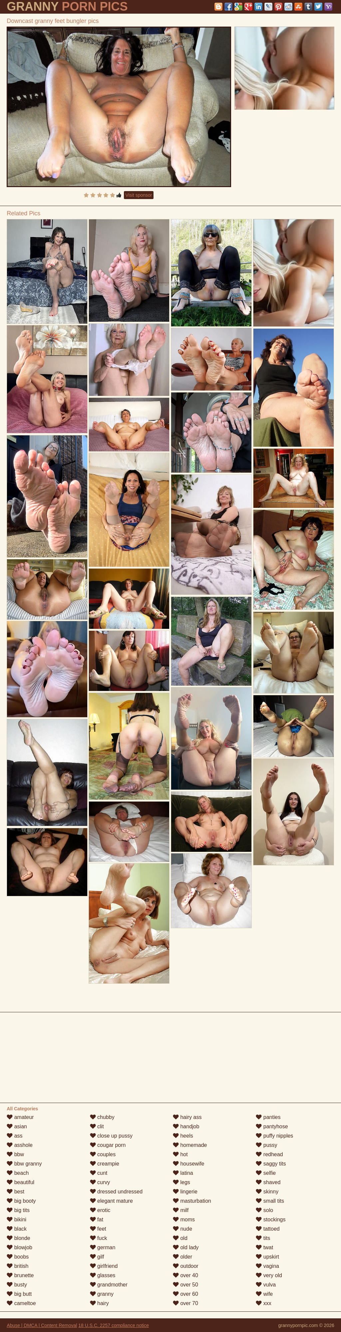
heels (183, 1136)
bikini (16, 1219)
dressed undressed (116, 1191)
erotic (100, 1210)
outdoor (185, 1266)
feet (98, 1229)
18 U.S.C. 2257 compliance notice (113, 1325)
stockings (270, 1219)
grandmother (109, 1284)
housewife (188, 1163)
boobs (18, 1257)
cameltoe (21, 1303)
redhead (269, 1154)
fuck (98, 1238)
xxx (263, 1303)
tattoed (267, 1229)
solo (264, 1210)
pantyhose (272, 1126)
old (180, 1238)
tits (263, 1238)
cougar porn (108, 1145)
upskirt (267, 1257)
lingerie (185, 1191)
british (17, 1266)
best (15, 1191)
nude (182, 1229)
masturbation (192, 1201)
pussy (266, 1145)
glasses (103, 1275)
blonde (18, 1238)
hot (180, 1154)
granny (102, 1294)
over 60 (185, 1294)
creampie (104, 1163)
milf (180, 1210)
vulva (266, 1284)
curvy (100, 1182)
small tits (270, 1201)
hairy (99, 1303)
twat (264, 1247)
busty (17, 1284)
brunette (20, 1275)
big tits (18, 1210)
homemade (190, 1145)
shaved (268, 1182)
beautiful (20, 1182)
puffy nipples (274, 1136)
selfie (266, 1173)
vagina (267, 1266)
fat (96, 1219)
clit (97, 1126)
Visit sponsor (139, 195)
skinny (267, 1191)
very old (269, 1275)
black (17, 1229)
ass (14, 1136)
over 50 (185, 1284)
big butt (19, 1294)
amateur (20, 1117)
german (103, 1247)
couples (103, 1154)
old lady (186, 1247)
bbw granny (24, 1163)
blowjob (19, 1247)
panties (268, 1117)
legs (181, 1182)
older (182, 1257)
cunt (99, 1173)
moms (184, 1219)
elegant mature (111, 1201)
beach (18, 1173)
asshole (20, 1145)
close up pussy (111, 1136)
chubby (102, 1117)
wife (264, 1294)
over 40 (185, 1275)
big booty (21, 1201)
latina (183, 1173)
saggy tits (271, 1163)
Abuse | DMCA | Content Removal (42, 1325)
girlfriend (104, 1266)
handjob (186, 1126)
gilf (97, 1257)
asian (17, 1126)
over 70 (185, 1303)
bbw (15, 1154)
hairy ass (187, 1117)
